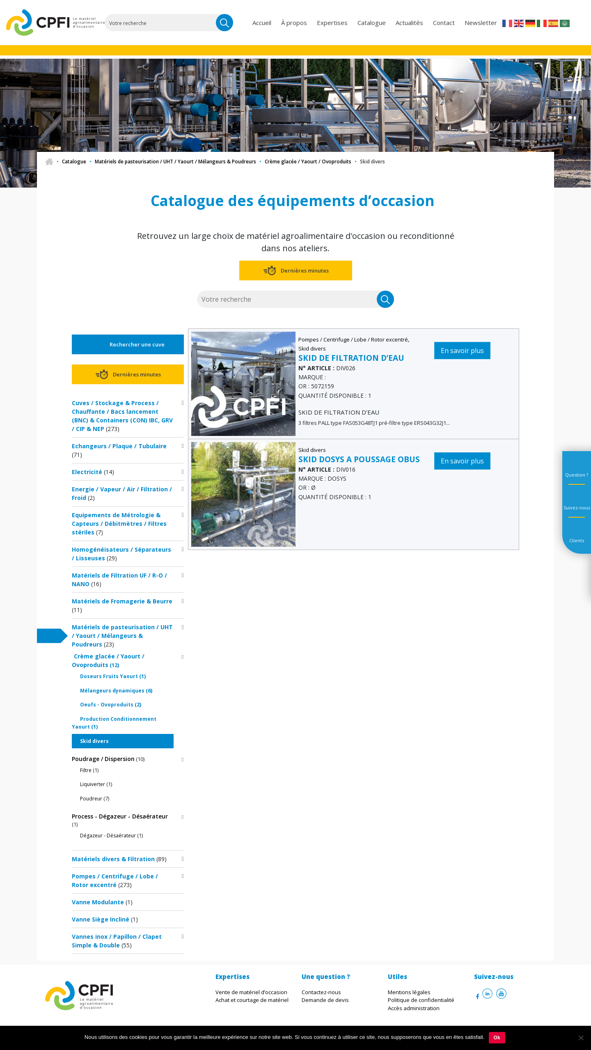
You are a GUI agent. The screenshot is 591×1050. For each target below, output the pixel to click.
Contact (444, 22)
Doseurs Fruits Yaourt (109, 676)
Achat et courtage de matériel (252, 1000)
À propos (294, 22)
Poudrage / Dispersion (103, 759)
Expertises (332, 22)
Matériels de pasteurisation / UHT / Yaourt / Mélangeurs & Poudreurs (175, 161)
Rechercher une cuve (137, 344)
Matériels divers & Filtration (113, 859)
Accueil (261, 22)
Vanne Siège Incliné (100, 919)
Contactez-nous (321, 992)
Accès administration (414, 1008)
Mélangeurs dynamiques (112, 690)
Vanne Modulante (98, 902)
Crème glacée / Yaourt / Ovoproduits (308, 161)
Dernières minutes (305, 270)
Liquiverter (92, 784)
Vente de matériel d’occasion (251, 992)
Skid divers (94, 741)
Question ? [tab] (576, 475)
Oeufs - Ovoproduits (106, 704)
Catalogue (371, 22)
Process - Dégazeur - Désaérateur (120, 816)
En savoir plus (462, 350)
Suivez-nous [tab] (577, 507)
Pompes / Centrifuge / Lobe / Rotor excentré (353, 339)
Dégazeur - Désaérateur (108, 835)
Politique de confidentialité (421, 1000)
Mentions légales (409, 992)
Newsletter (481, 22)
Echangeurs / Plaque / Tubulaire (119, 446)
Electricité (87, 472)
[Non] (581, 1038)
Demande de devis (325, 1000)
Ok (497, 1038)
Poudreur (91, 798)
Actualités (409, 22)
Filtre (86, 770)
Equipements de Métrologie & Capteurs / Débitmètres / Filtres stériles (119, 523)
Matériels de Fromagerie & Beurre (122, 601)
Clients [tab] (576, 540)
